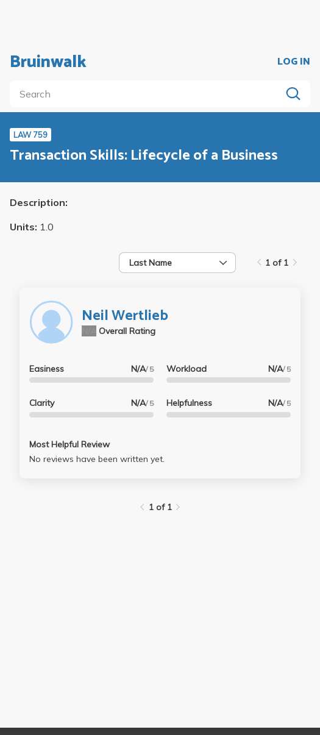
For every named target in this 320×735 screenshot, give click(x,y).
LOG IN (293, 62)
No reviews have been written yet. (97, 458)
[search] (148, 93)
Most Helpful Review (69, 444)
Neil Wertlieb (125, 316)
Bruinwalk (48, 62)
